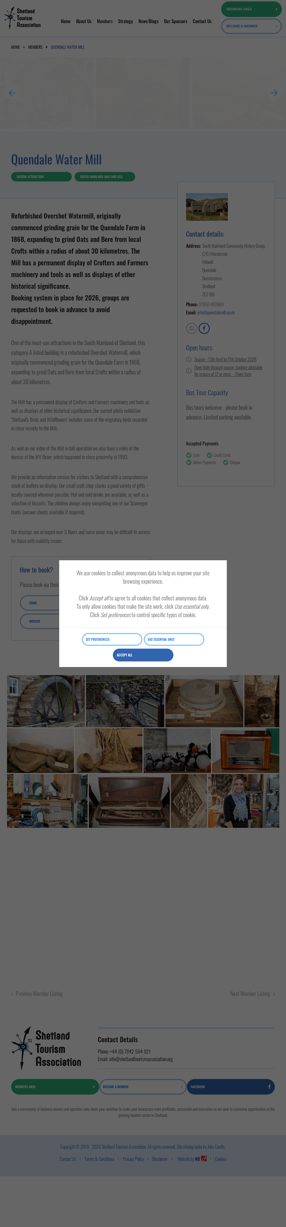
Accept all (126, 655)
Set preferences (99, 639)
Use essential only (162, 639)
